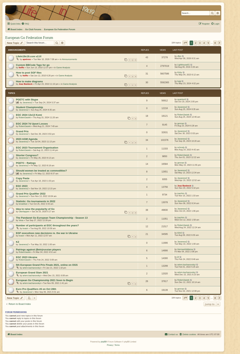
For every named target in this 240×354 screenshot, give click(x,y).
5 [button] (208, 43)
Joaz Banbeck (25, 84)
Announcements (69, 59)
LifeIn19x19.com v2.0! (28, 56)
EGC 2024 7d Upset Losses (32, 123)
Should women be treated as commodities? (41, 170)
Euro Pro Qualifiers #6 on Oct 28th (36, 289)
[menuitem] (25, 24)
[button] (185, 43)
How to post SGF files (28, 72)
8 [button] (215, 43)
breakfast (23, 204)
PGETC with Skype (27, 99)
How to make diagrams (29, 81)
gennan (180, 123)
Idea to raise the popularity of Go (35, 209)
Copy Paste (22, 178)
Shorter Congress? (27, 155)
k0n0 (179, 233)
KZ (17, 241)
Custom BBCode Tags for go (33, 65)
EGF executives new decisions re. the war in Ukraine (47, 233)
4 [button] (204, 43)
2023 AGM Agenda (27, 139)
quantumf (181, 99)
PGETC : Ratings (26, 163)
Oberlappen (24, 211)
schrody (181, 147)
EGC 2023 (22, 186)
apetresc (27, 59)
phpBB (103, 342)
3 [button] (199, 43)
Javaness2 (28, 102)
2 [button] (195, 43)
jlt (178, 257)
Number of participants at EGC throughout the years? (47, 225)
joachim (180, 193)
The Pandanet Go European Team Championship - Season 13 (52, 217)
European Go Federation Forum (29, 38)
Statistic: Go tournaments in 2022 (35, 201)
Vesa (21, 220)
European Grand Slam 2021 (32, 272)
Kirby (179, 72)
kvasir (25, 228)
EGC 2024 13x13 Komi (29, 115)
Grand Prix (22, 131)
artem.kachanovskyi (32, 268)
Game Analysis (63, 67)
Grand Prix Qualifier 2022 (31, 193)
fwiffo (21, 67)
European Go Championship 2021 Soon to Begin (44, 280)
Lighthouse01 (183, 65)
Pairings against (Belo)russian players (38, 249)
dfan (179, 56)
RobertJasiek (25, 117)
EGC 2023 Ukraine (26, 257)
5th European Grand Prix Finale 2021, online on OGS (47, 264)
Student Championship (29, 107)
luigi (179, 81)
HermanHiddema (185, 249)
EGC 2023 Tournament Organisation (37, 147)
